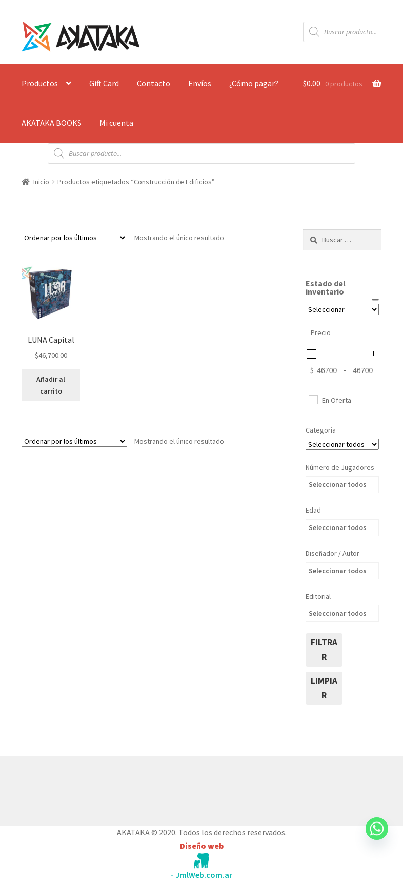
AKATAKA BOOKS (52, 122)
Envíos (199, 83)
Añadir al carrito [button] (50, 385)
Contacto (153, 83)
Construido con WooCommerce (76, 788)
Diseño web (202, 845)
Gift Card (104, 83)
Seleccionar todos (338, 484)
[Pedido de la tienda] (74, 237)
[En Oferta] (313, 399)
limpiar (324, 688)
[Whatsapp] (377, 838)
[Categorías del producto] (342, 444)
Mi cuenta (116, 122)
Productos (40, 83)
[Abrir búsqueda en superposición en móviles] (201, 153)
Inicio (41, 181)
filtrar (324, 649)
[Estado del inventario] (342, 309)
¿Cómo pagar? (253, 83)
